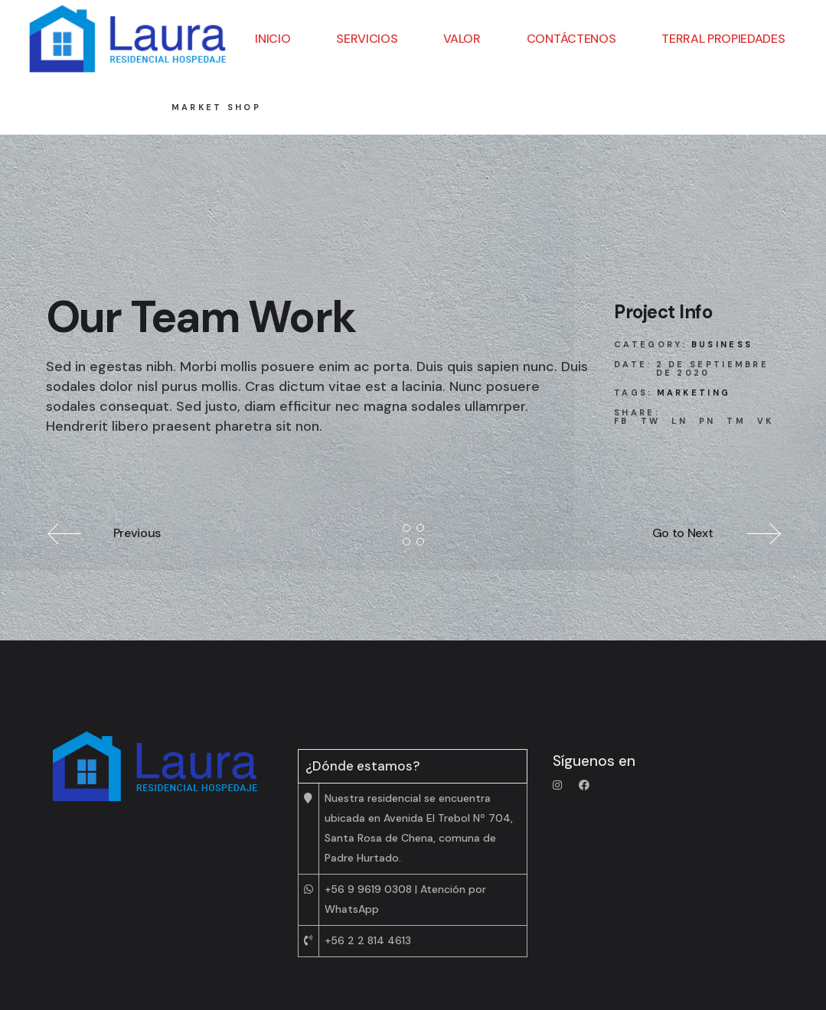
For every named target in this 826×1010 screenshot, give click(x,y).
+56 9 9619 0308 (368, 889)
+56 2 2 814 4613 (368, 940)
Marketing (694, 392)
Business (722, 344)
